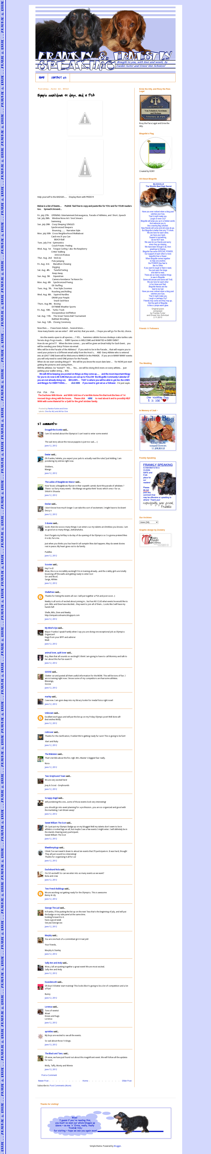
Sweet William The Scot (55, 823)
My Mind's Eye (51, 628)
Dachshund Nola (52, 869)
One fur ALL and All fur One (56, 411)
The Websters (51, 754)
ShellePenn (50, 592)
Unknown (49, 713)
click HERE (75, 383)
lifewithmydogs (52, 848)
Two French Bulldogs (54, 889)
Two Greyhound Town (55, 776)
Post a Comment (49, 1075)
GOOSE (48, 672)
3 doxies (48, 523)
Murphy (48, 935)
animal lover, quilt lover (55, 653)
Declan (48, 504)
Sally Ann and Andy (53, 963)
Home (85, 1081)
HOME (42, 77)
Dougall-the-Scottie (53, 430)
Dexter (48, 454)
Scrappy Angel (51, 798)
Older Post (127, 1081)
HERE (89, 398)
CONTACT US (58, 77)
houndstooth (51, 982)
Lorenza (48, 1007)
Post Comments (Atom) (60, 1085)
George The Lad (52, 908)
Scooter (48, 564)
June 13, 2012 (51, 1045)
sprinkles (49, 1031)
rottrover (49, 732)
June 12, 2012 (51, 446)
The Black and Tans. (54, 1053)
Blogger (117, 1146)
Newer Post (43, 1081)
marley (48, 697)
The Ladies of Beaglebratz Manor (60, 482)
